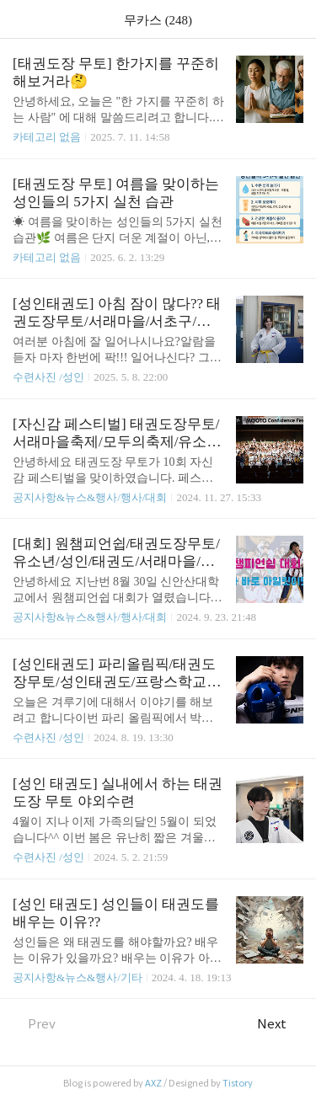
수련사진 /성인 (50, 377)
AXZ (153, 1083)
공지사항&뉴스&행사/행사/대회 (90, 497)
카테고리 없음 (47, 137)
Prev (34, 1024)
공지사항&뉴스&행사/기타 (77, 977)
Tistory (237, 1083)
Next (280, 1024)
